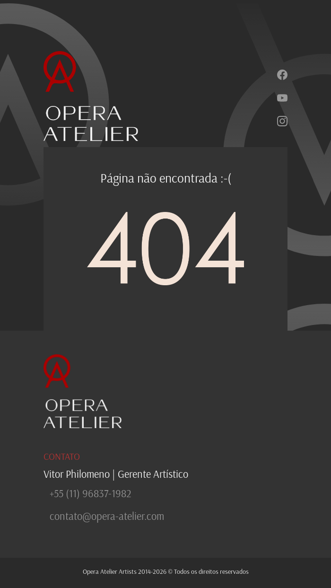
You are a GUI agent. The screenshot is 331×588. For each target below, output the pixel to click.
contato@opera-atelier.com (107, 516)
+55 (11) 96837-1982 (90, 493)
